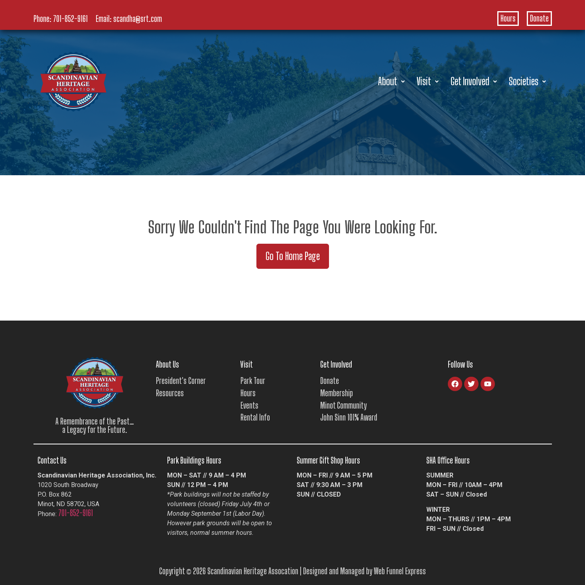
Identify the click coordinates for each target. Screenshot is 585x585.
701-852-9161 (70, 18)
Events (249, 405)
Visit (428, 81)
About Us (167, 364)
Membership (336, 393)
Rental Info (255, 417)
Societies (527, 81)
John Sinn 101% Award (348, 417)
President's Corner (181, 380)
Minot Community (343, 405)
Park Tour (252, 380)
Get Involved (474, 81)
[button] (391, 81)
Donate (539, 18)
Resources (170, 393)
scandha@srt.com (137, 18)
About (391, 81)
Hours (508, 18)
